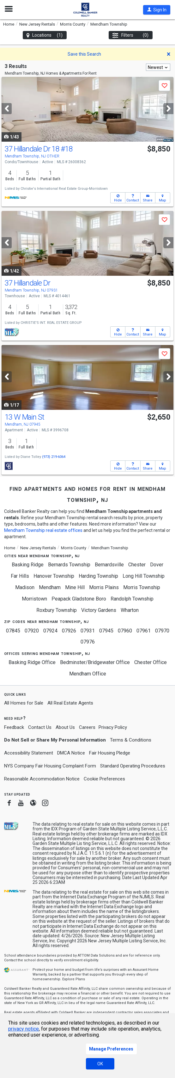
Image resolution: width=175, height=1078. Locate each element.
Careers (87, 727)
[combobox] (158, 67)
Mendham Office (87, 674)
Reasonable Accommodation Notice (42, 779)
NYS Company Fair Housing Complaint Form (50, 766)
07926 (69, 631)
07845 (13, 631)
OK (100, 1063)
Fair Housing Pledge (109, 753)
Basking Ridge (28, 565)
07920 (32, 631)
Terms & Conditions (130, 740)
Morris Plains (104, 587)
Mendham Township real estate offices (43, 530)
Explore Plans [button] (73, 979)
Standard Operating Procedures (132, 766)
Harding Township (98, 576)
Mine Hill (75, 587)
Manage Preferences (111, 1048)
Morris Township (141, 587)
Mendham (50, 587)
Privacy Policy (113, 727)
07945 (106, 631)
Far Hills (20, 576)
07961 (143, 631)
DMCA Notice (71, 753)
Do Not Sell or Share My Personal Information (55, 740)
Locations (45, 35)
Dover (156, 565)
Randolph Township (132, 599)
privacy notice (23, 1029)
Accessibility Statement (28, 753)
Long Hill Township (144, 576)
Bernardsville (109, 565)
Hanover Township (53, 576)
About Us (65, 727)
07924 (50, 631)
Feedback (14, 727)
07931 (88, 631)
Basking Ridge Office (32, 662)
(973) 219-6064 (53, 457)
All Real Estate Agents (70, 703)
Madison (24, 587)
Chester (137, 565)
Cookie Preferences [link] (104, 779)
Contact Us (39, 727)
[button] (156, 10)
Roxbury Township (56, 610)
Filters (130, 35)
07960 (125, 631)
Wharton (130, 610)
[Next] (168, 108)
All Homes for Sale (23, 703)
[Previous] (7, 108)
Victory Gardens (98, 610)
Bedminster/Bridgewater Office (95, 662)
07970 (162, 631)
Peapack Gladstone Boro (78, 599)
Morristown (34, 599)
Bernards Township (69, 565)
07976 (88, 642)
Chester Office (150, 662)
